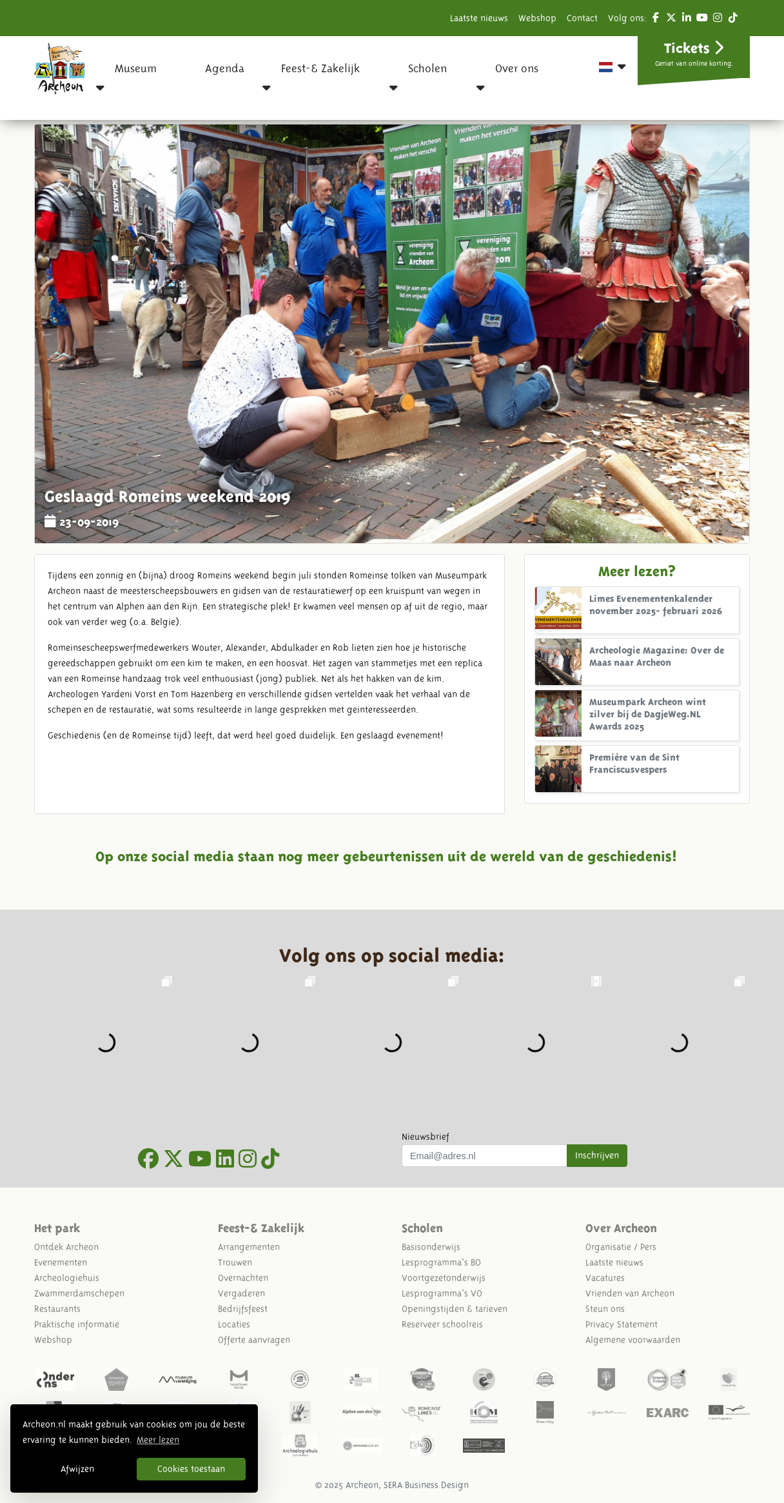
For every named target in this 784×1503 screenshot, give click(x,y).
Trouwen (235, 1262)
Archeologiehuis (66, 1278)
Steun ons (605, 1309)
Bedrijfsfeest (243, 1309)
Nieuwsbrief (425, 1136)
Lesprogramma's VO (442, 1293)
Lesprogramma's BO (441, 1262)
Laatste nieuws (479, 18)
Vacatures (605, 1278)
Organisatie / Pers (620, 1247)
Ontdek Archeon (66, 1247)
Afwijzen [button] (77, 1469)
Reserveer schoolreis (442, 1324)
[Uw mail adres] (484, 1156)
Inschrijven (597, 1155)
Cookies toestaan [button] (191, 1469)
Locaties (234, 1324)
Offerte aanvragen (254, 1340)
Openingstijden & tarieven (454, 1309)
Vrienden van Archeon (629, 1293)
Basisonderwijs (431, 1247)
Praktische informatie (76, 1324)
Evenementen (60, 1262)
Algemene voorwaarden (632, 1340)
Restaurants (57, 1309)
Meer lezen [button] (158, 1440)
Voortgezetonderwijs (443, 1278)
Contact (582, 18)
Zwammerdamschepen (79, 1293)
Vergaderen (241, 1293)
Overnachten (243, 1278)
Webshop (537, 18)
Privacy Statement (621, 1324)
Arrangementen (249, 1247)
